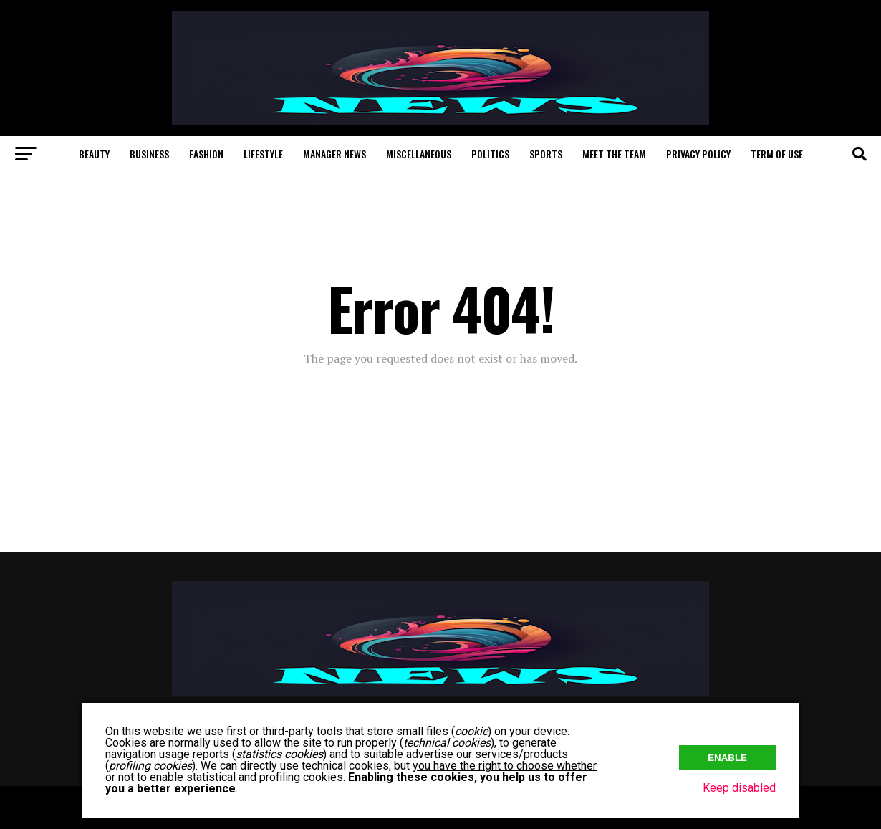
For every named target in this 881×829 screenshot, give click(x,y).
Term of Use (777, 153)
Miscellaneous (418, 153)
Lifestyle (263, 153)
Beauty (94, 153)
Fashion (206, 153)
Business (149, 153)
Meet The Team (614, 153)
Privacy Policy (698, 153)
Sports (545, 153)
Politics (490, 153)
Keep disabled (739, 788)
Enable (727, 757)
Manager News (334, 153)
